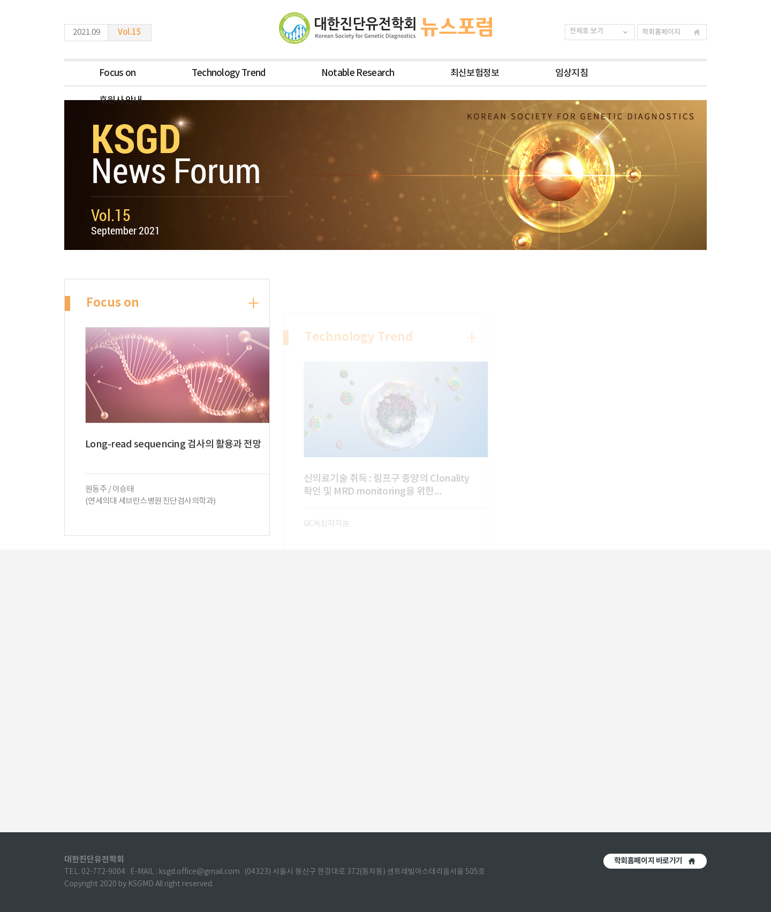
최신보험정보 (475, 73)
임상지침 (571, 73)
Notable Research (358, 73)
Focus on (117, 73)
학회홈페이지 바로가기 (648, 860)
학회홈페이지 (661, 32)
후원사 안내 (120, 100)
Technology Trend (229, 73)
